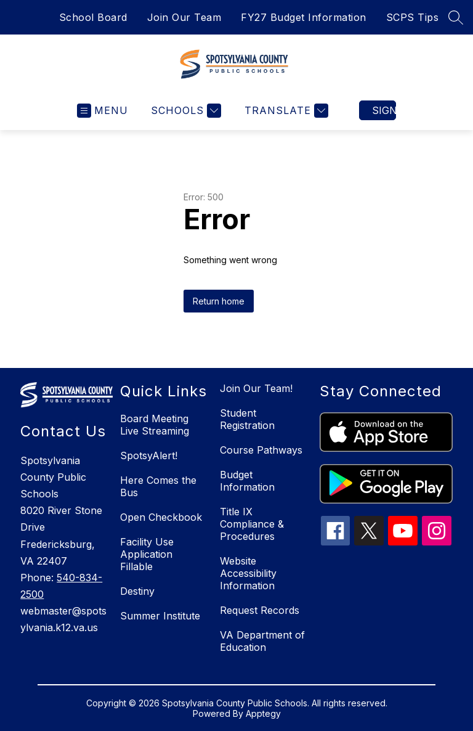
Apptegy (263, 713)
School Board (93, 17)
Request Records (259, 610)
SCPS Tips (412, 17)
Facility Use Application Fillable (147, 554)
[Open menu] (102, 110)
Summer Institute (160, 616)
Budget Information (247, 480)
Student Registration (247, 419)
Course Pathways (261, 450)
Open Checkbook (161, 517)
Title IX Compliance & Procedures (252, 523)
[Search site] (455, 17)
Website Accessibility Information (248, 573)
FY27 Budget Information (303, 17)
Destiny (137, 591)
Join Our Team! (256, 388)
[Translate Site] (284, 110)
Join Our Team (184, 17)
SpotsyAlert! (148, 455)
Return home (219, 301)
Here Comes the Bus (158, 486)
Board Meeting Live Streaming (154, 424)
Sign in (384, 110)
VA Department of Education (262, 641)
